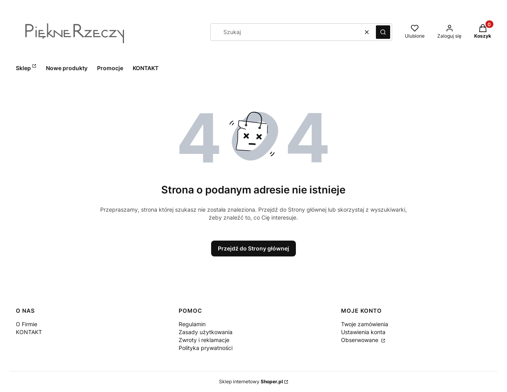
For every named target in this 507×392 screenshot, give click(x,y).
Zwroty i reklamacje (204, 340)
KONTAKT (29, 332)
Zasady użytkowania (206, 332)
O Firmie (26, 324)
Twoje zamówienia (364, 324)
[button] (383, 32)
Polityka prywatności (206, 347)
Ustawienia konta (363, 332)
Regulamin (192, 324)
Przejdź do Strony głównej (253, 248)
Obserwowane (360, 340)
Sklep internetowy (251, 381)
